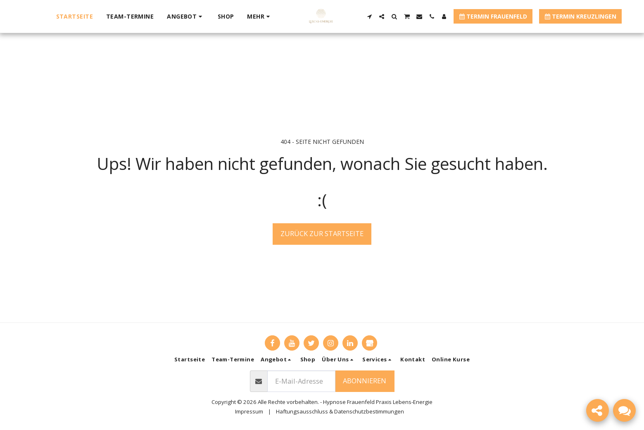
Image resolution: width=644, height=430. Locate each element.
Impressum (249, 411)
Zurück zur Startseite (322, 233)
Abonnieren (364, 380)
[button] (186, 16)
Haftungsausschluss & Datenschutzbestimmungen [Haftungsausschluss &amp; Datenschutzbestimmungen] (340, 411)
